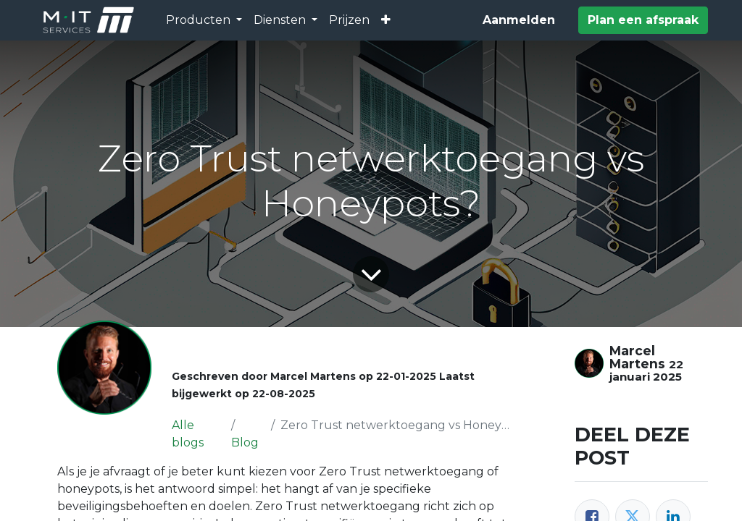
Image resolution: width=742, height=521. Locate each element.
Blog (245, 442)
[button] (385, 20)
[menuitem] (349, 20)
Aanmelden (519, 20)
